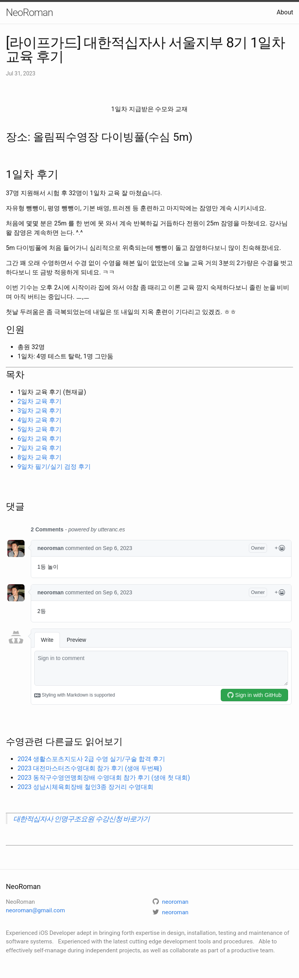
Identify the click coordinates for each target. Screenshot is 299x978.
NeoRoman (29, 12)
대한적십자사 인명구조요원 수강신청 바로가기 (81, 819)
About (284, 12)
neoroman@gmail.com (35, 910)
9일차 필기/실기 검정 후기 (54, 466)
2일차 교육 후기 (40, 401)
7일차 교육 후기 (40, 448)
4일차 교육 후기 (40, 420)
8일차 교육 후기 (40, 457)
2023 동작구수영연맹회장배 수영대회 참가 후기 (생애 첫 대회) (104, 777)
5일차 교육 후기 (40, 429)
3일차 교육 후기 (40, 410)
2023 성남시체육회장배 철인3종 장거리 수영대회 (85, 787)
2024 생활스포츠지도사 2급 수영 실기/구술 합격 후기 (91, 759)
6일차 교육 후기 (40, 438)
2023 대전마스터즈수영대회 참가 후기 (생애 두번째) (90, 768)
